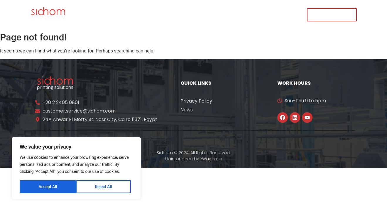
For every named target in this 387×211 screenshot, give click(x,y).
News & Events (207, 14)
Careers (247, 14)
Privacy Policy (196, 101)
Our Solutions (161, 14)
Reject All (47, 186)
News (186, 109)
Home (92, 14)
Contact (278, 14)
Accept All (104, 186)
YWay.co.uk (211, 159)
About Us (121, 14)
